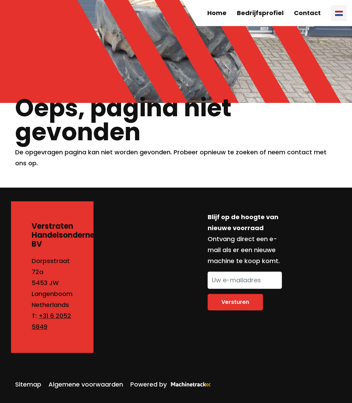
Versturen (235, 302)
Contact (307, 13)
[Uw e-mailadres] (245, 280)
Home (217, 13)
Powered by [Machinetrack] (172, 384)
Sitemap (28, 384)
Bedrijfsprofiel (260, 13)
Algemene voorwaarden (85, 384)
